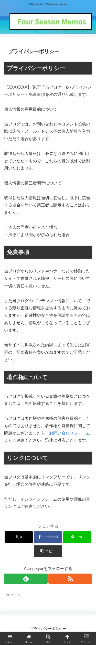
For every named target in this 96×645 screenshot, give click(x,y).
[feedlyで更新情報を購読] (26, 579)
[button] (48, 551)
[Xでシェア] (19, 537)
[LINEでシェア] (77, 537)
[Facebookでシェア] (48, 537)
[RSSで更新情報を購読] (70, 579)
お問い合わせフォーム (69, 433)
